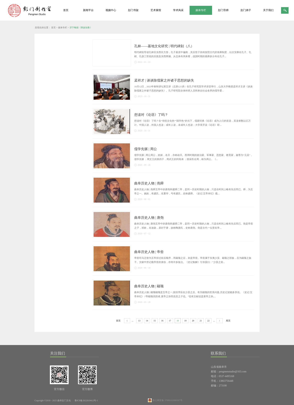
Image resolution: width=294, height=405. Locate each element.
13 (139, 320)
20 (193, 320)
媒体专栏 (62, 27)
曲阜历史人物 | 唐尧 (149, 217)
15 (155, 320)
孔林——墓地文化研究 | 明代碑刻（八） (164, 46)
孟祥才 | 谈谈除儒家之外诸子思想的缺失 (164, 80)
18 (178, 320)
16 (162, 320)
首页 (65, 10)
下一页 (219, 320)
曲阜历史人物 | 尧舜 (149, 183)
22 (208, 320)
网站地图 (107, 400)
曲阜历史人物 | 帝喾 (149, 252)
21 (201, 320)
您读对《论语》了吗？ (151, 115)
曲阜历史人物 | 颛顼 (149, 286)
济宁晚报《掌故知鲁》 (81, 27)
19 (185, 320)
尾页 (228, 320)
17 (170, 320)
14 (147, 320)
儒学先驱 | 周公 (145, 149)
